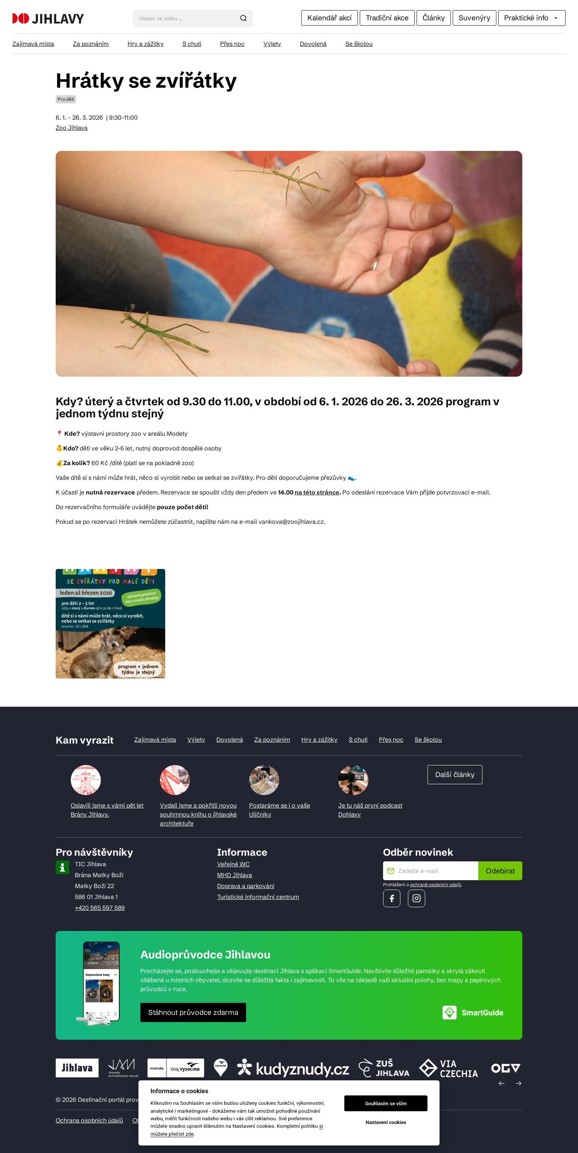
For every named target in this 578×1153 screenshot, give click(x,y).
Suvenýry (474, 17)
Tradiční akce (387, 17)
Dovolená (313, 43)
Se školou (359, 43)
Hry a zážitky (146, 43)
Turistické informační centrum (258, 896)
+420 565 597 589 (100, 907)
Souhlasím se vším (386, 1103)
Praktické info (532, 17)
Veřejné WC (233, 864)
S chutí (192, 43)
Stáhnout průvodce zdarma (193, 1012)
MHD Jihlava (234, 875)
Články (434, 17)
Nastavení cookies (386, 1122)
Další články (455, 774)
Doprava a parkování (245, 886)
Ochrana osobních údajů (89, 1120)
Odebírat (500, 870)
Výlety (272, 43)
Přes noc (232, 43)
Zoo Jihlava (72, 127)
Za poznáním (91, 43)
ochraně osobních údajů (435, 884)
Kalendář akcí (329, 17)
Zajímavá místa (33, 43)
